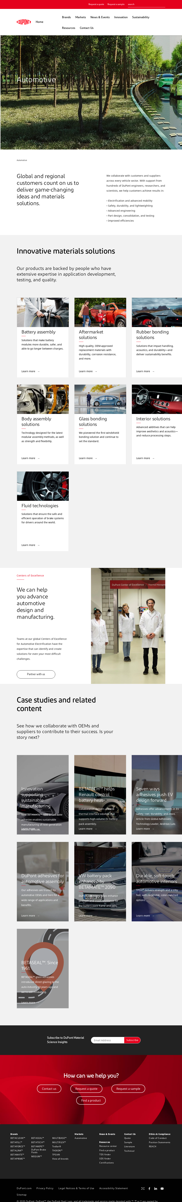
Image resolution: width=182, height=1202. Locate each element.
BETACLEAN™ (17, 1138)
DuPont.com (24, 1188)
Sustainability (140, 17)
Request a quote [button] (86, 1089)
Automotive (81, 1138)
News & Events (100, 17)
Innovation (121, 17)
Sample (128, 1142)
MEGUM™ (36, 1156)
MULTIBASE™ (59, 1138)
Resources (68, 28)
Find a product (107, 1150)
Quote (127, 1138)
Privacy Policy (44, 1188)
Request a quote (96, 4)
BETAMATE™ (17, 1154)
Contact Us (86, 28)
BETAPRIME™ (17, 1158)
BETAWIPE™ (37, 1146)
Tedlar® (56, 1146)
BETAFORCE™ (17, 1146)
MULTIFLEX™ (59, 1142)
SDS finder (105, 1158)
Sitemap (22, 1195)
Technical (129, 1151)
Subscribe (132, 1040)
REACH (152, 1146)
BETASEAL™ (37, 1138)
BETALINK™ (16, 1150)
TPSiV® (56, 1154)
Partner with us (36, 674)
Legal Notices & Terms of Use (76, 1188)
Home (39, 22)
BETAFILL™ (16, 1142)
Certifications (106, 1162)
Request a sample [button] (128, 1089)
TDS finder (105, 1154)
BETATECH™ (38, 1142)
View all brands (60, 1158)
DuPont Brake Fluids (38, 1151)
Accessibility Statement (113, 1188)
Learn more (29, 371)
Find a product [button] (91, 1100)
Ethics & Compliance (159, 1134)
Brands (66, 17)
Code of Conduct (158, 1138)
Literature (129, 1146)
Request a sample (116, 4)
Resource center (108, 1146)
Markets (80, 17)
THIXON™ (57, 1150)
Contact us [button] (49, 1089)
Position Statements (159, 1142)
